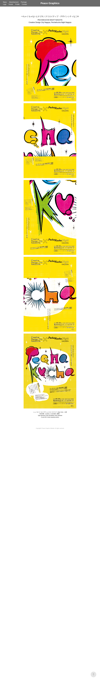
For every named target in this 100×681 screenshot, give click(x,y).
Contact (24, 4)
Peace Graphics (50, 3)
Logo (4, 4)
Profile (17, 4)
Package (24, 2)
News (5, 2)
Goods (11, 4)
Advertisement (14, 2)
